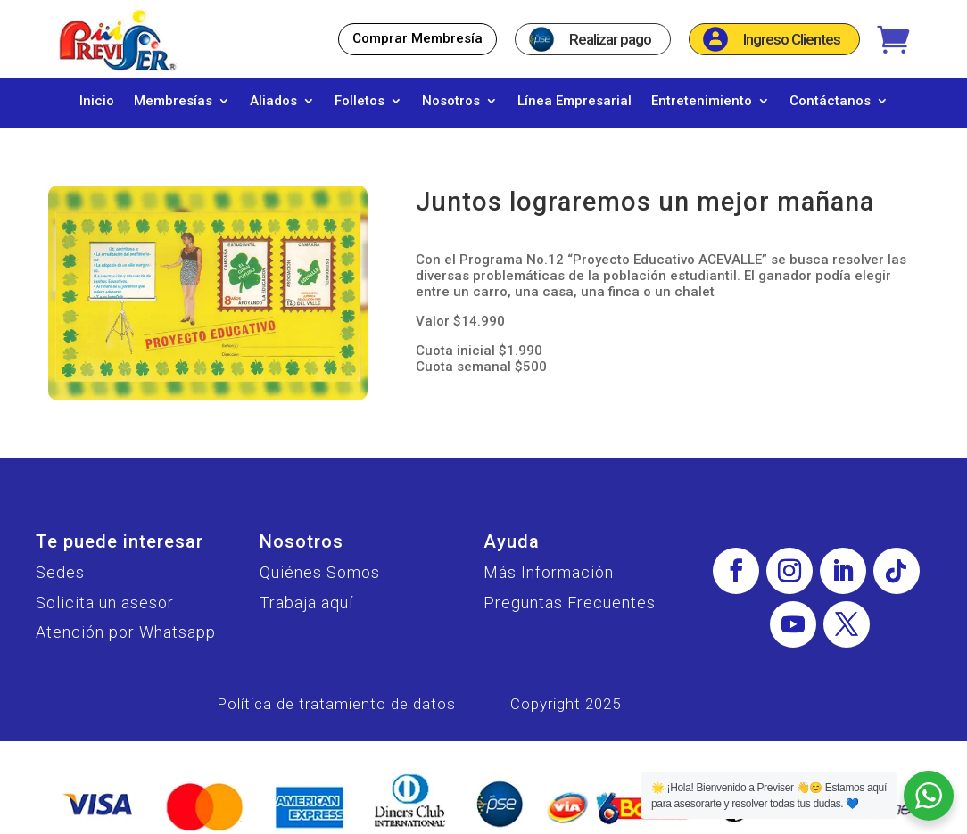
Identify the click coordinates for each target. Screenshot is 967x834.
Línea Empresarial (574, 102)
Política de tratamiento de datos (336, 704)
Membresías (173, 102)
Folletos (359, 102)
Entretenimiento (701, 102)
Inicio (96, 102)
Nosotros (451, 102)
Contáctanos (830, 102)
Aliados (273, 102)
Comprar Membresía (417, 38)
